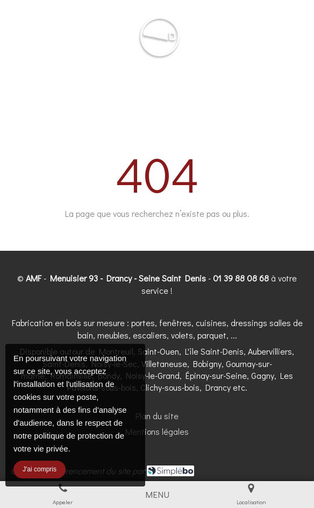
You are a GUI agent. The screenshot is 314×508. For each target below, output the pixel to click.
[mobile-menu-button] (157, 494)
